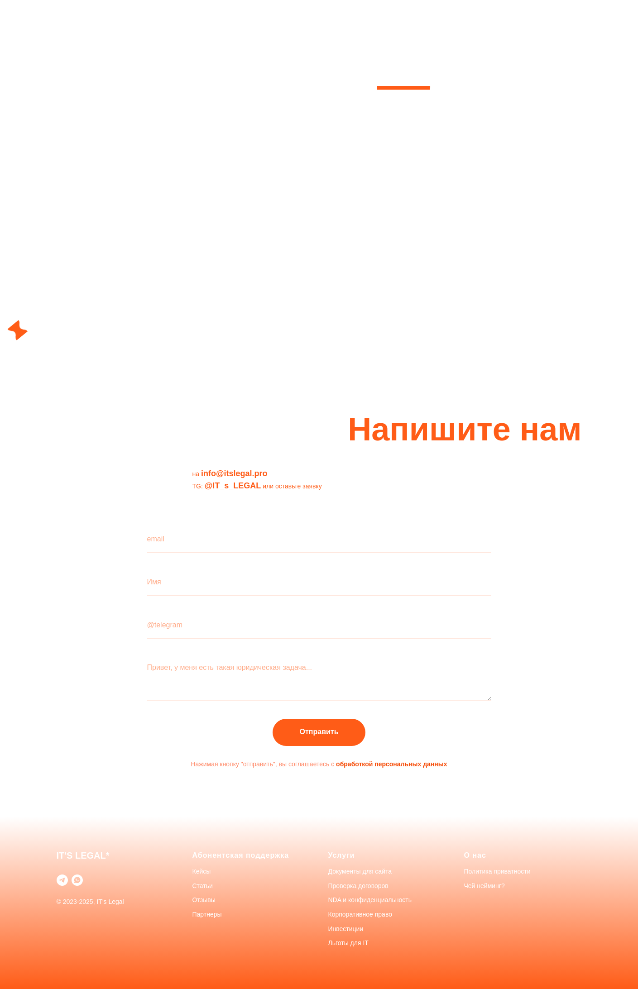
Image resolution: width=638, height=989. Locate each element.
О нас (475, 855)
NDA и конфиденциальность (370, 899)
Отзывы (204, 899)
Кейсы (201, 871)
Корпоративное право (360, 914)
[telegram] (62, 880)
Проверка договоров (358, 885)
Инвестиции (346, 928)
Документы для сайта (360, 871)
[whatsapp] (77, 880)
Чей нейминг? (484, 885)
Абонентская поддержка (240, 855)
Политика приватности (497, 871)
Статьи (202, 885)
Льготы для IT (348, 942)
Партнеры (207, 914)
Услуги (341, 855)
